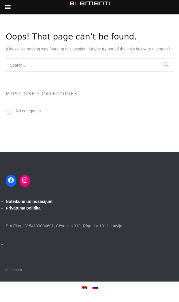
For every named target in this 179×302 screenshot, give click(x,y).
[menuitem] (84, 287)
